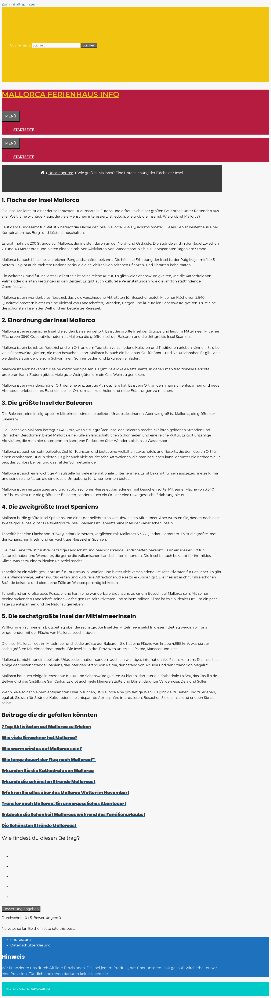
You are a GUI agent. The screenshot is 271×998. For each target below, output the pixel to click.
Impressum (20, 939)
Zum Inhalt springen (19, 4)
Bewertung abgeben (21, 909)
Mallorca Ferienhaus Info (58, 61)
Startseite (23, 130)
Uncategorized (60, 173)
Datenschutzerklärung (30, 945)
